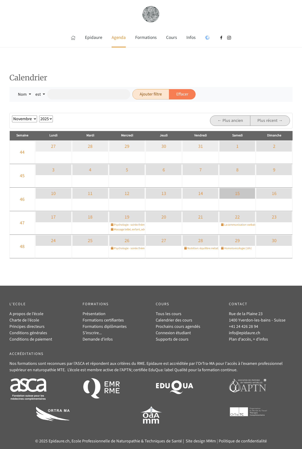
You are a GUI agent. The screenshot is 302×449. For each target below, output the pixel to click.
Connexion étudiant (173, 333)
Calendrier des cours (174, 320)
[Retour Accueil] (151, 14)
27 (53, 146)
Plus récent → (270, 121)
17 (53, 217)
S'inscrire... (92, 333)
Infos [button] (191, 37)
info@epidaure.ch (244, 333)
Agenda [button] (119, 37)
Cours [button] (171, 37)
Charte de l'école (24, 320)
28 (90, 146)
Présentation (94, 314)
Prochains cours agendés (178, 327)
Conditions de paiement (30, 339)
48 (22, 246)
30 (163, 146)
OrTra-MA (206, 364)
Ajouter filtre (151, 94)
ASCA (80, 364)
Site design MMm (201, 441)
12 (127, 193)
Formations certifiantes (103, 320)
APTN (126, 370)
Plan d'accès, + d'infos (248, 339)
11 (90, 193)
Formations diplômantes (105, 327)
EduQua (155, 370)
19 (127, 217)
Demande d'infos (98, 339)
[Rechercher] (88, 94)
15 (237, 193)
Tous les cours (168, 314)
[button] (73, 37)
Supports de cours (172, 339)
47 (22, 223)
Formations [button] (146, 37)
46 (22, 199)
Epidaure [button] (93, 37)
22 (237, 217)
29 (127, 146)
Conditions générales (28, 333)
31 (200, 146)
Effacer (182, 94)
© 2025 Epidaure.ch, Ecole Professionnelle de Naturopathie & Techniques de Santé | (110, 441)
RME (141, 364)
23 (274, 217)
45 (22, 176)
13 (163, 193)
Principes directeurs (27, 327)
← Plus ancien (230, 121)
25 (90, 240)
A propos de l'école (26, 314)
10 (53, 193)
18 (90, 217)
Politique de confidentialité (243, 441)
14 (200, 193)
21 (200, 217)
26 (127, 240)
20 (163, 217)
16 (274, 193)
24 (53, 240)
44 (22, 152)
